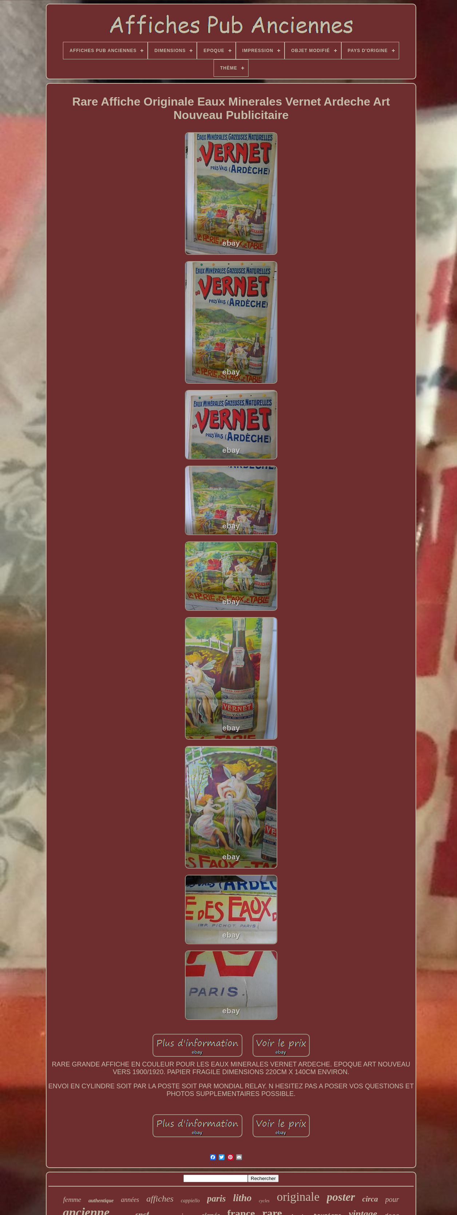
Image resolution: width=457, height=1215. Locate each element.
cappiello (190, 1200)
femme (72, 1199)
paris (216, 1198)
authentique (101, 1200)
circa (370, 1199)
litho (242, 1197)
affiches (160, 1198)
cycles (264, 1200)
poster (341, 1197)
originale (298, 1196)
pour (392, 1199)
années (130, 1199)
